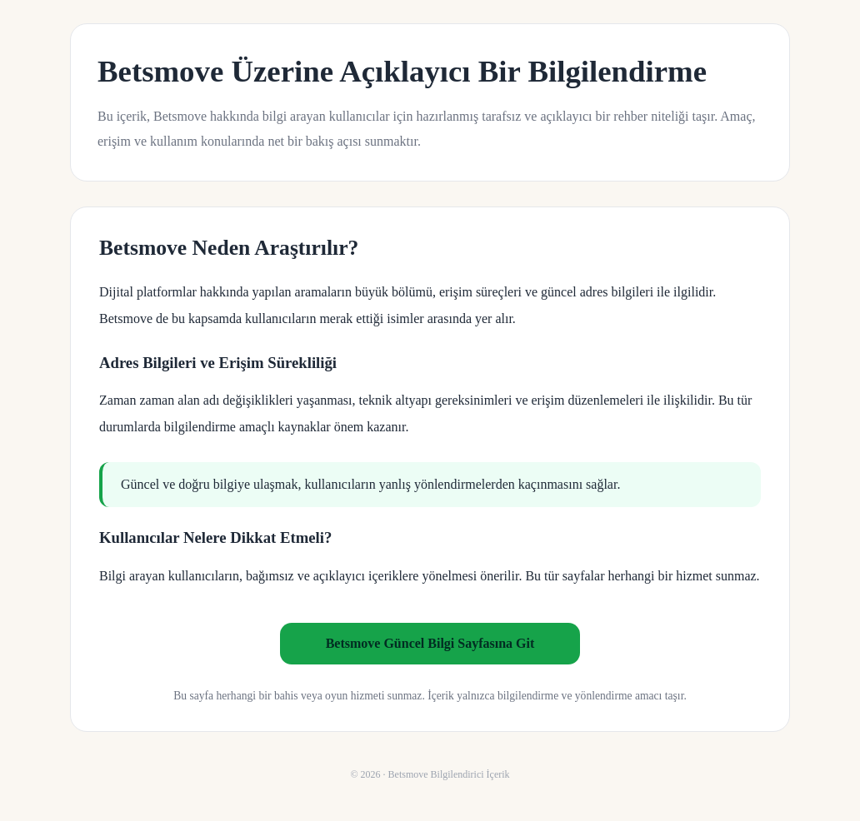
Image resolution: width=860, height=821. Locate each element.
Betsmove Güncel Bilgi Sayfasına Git (430, 643)
